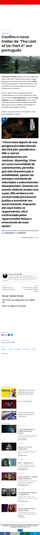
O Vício (36, 238)
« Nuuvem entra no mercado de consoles (8, 288)
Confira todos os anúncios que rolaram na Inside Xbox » (30, 289)
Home (3, 30)
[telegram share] (12, 335)
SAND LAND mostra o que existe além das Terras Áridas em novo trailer (26, 392)
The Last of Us (26, 349)
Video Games (9, 30)
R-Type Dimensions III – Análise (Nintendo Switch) (27, 431)
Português (17, 349)
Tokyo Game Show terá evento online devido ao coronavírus (26, 414)
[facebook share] (3, 335)
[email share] (6, 335)
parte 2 (10, 349)
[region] (20, 16)
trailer (34, 349)
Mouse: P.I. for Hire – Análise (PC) (25, 448)
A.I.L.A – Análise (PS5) (25, 401)
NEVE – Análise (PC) (25, 463)
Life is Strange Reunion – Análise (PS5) (27, 509)
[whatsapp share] (9, 335)
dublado (4, 349)
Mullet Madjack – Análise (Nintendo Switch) (27, 478)
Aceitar (20, 530)
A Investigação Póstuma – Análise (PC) (27, 494)
